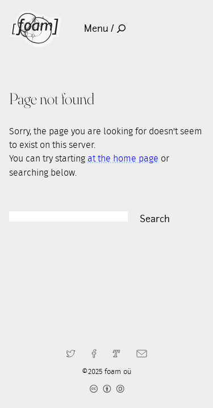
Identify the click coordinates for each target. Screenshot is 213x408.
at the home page (122, 158)
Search (155, 219)
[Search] (68, 216)
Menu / (105, 29)
